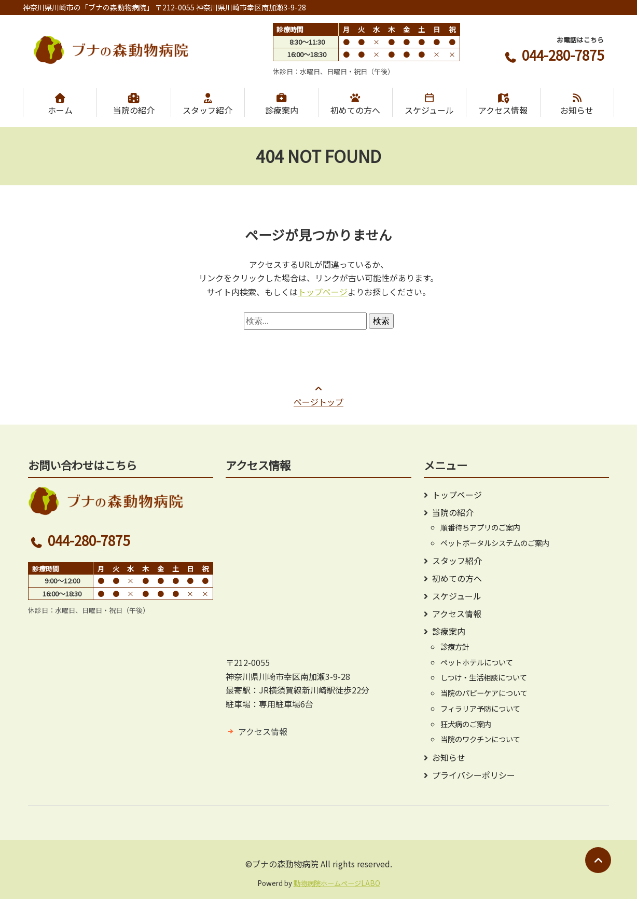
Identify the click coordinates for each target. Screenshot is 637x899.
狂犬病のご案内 (465, 723)
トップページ (323, 291)
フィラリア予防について (480, 708)
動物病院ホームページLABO (337, 883)
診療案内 (281, 104)
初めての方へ (355, 104)
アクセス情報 (502, 104)
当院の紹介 (133, 104)
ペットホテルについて (476, 662)
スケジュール (429, 104)
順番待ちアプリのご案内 (480, 527)
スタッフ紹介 (207, 104)
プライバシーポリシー (473, 775)
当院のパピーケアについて (484, 692)
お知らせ (577, 104)
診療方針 (454, 646)
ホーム (59, 104)
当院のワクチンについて (480, 738)
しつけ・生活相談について (483, 677)
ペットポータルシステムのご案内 (494, 542)
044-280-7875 (553, 54)
